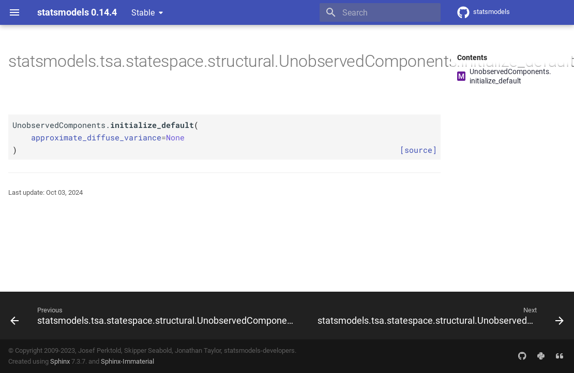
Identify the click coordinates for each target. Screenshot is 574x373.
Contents (472, 57)
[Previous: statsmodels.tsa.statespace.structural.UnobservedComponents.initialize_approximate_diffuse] (154, 315)
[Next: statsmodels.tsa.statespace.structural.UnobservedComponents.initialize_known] (439, 315)
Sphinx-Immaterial (127, 361)
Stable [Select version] (143, 13)
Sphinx (60, 361)
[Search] (380, 12)
